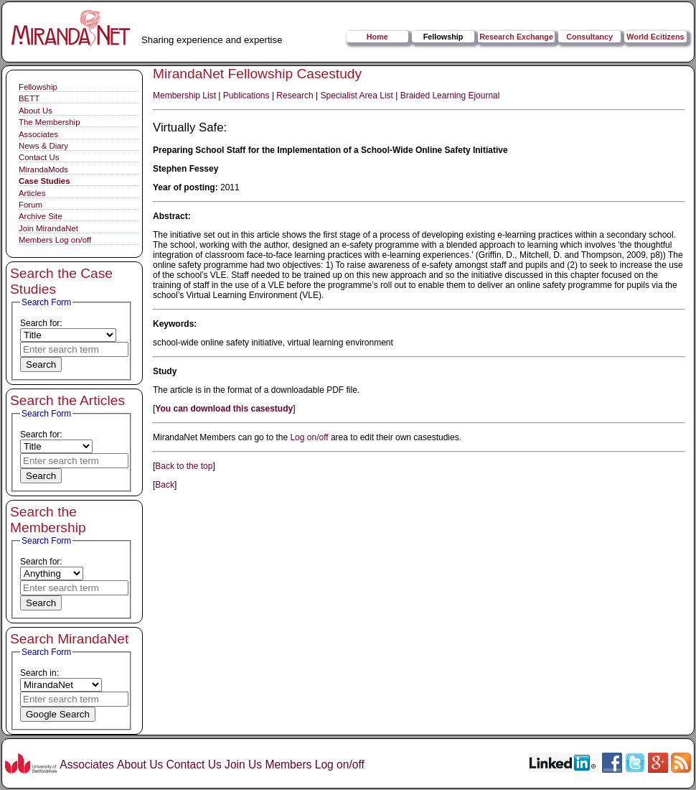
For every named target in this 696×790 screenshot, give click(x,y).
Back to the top (183, 466)
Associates (38, 134)
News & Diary (43, 145)
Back (164, 485)
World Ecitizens (655, 36)
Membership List (184, 95)
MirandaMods (43, 169)
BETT (29, 98)
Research (294, 95)
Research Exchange (516, 36)
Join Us (243, 764)
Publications (246, 95)
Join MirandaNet (48, 228)
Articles (32, 193)
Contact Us (39, 157)
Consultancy (589, 36)
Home (377, 36)
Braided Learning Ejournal (450, 95)
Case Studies (44, 181)
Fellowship (443, 36)
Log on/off (309, 437)
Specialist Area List (357, 95)
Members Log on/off (55, 240)
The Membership (49, 122)
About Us (35, 110)
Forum (30, 204)
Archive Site (40, 216)
